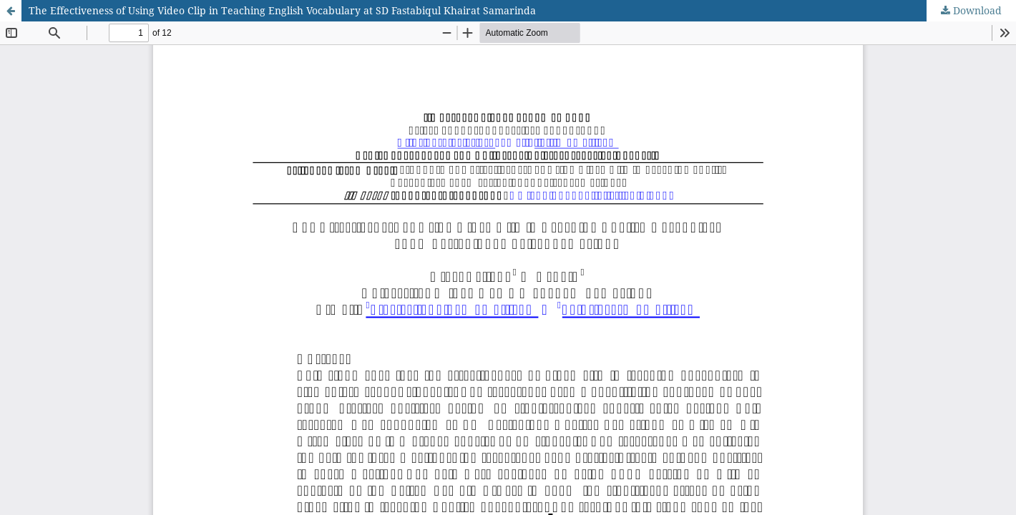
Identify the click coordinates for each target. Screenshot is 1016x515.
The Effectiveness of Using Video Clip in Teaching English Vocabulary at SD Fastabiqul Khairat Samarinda (282, 10)
